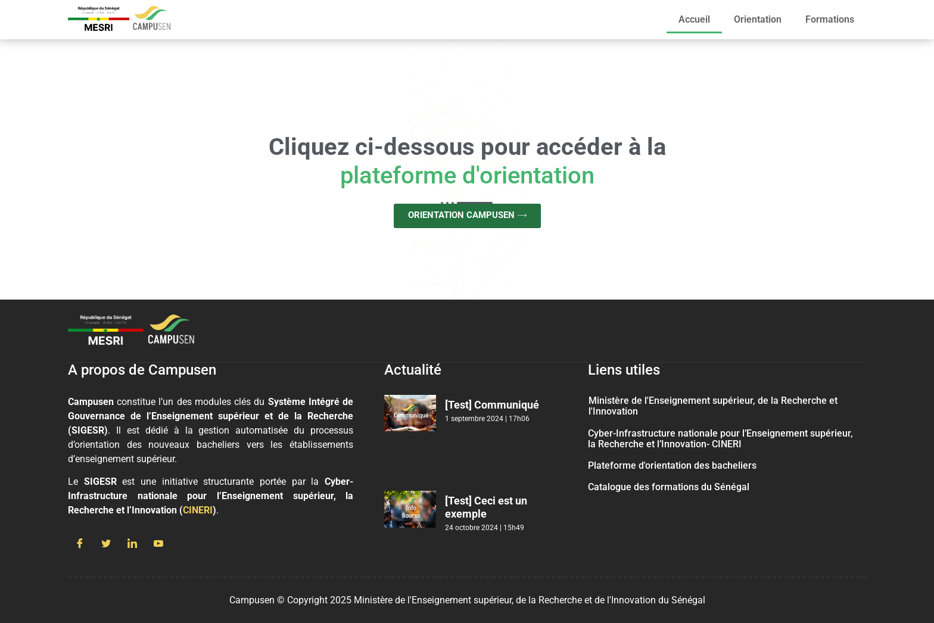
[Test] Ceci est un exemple (486, 507)
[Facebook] (80, 544)
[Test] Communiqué (492, 404)
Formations (829, 19)
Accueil (694, 19)
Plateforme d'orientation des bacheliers (672, 465)
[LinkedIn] (132, 544)
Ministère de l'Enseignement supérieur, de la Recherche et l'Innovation (713, 406)
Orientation (758, 19)
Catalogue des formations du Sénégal (668, 487)
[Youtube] (158, 544)
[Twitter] (106, 544)
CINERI (198, 510)
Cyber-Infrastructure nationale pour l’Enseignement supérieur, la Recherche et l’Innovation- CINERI (720, 439)
